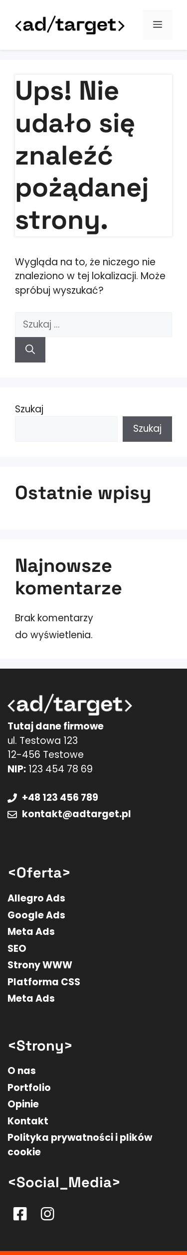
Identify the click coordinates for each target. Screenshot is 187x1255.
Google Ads (36, 915)
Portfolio (29, 1087)
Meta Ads (31, 931)
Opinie (23, 1104)
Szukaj (29, 409)
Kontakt (27, 1121)
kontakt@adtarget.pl (76, 814)
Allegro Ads (36, 898)
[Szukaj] (30, 349)
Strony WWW (39, 965)
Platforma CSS (43, 982)
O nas (21, 1070)
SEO (16, 948)
